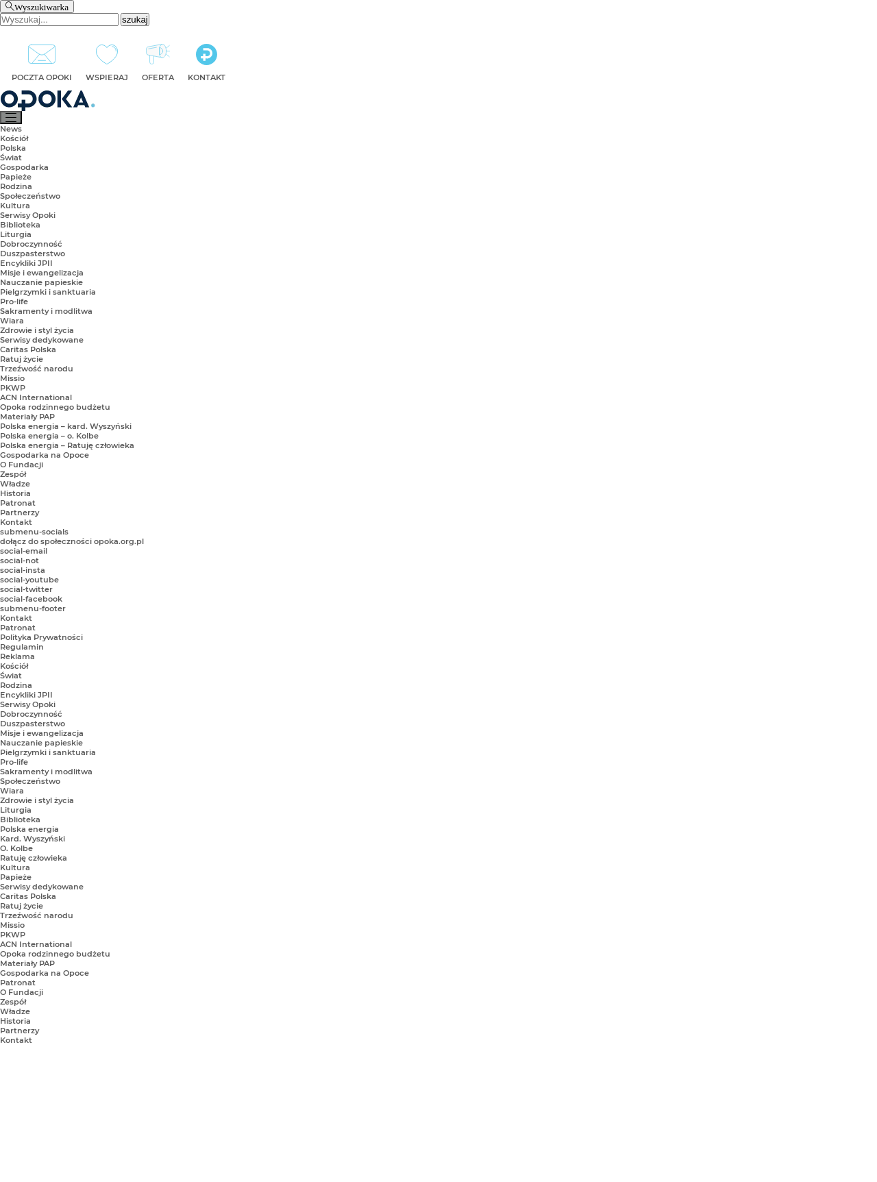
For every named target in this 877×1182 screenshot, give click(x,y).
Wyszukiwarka (41, 6)
